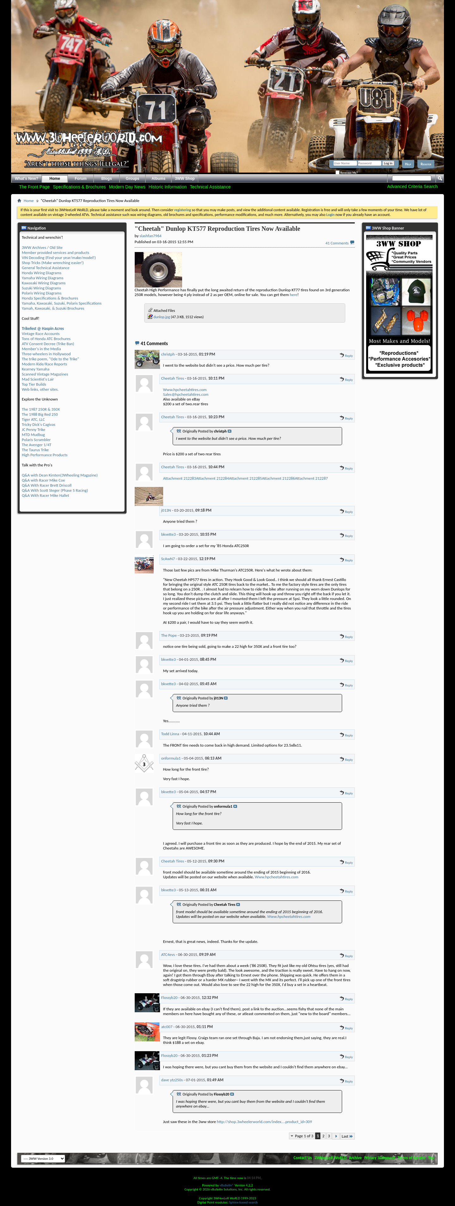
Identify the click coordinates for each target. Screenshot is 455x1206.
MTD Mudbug (33, 434)
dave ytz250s (172, 1079)
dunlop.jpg (161, 317)
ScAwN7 (168, 558)
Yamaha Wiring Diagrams (43, 277)
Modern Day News (127, 186)
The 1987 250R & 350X (41, 409)
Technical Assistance (210, 186)
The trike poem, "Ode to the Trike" (50, 359)
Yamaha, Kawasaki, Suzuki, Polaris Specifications (61, 303)
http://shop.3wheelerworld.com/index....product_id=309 (264, 1121)
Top (431, 1157)
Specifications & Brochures (79, 186)
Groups (132, 178)
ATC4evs (168, 954)
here (293, 294)
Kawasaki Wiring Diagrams (43, 283)
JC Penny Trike (33, 429)
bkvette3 (168, 534)
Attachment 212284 (212, 478)
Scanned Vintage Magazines (45, 374)
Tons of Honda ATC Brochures (46, 338)
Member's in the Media (41, 348)
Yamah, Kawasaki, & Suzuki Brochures (53, 308)
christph (168, 354)
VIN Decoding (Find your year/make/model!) (59, 257)
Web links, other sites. (40, 389)
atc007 (167, 1026)
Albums (158, 178)
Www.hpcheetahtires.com (185, 389)
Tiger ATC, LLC (33, 419)
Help (408, 164)
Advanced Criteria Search (412, 186)
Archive (355, 1157)
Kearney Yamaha (35, 369)
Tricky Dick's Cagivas (38, 424)
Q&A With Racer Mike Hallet (45, 495)
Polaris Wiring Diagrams (41, 293)
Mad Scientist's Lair (38, 379)
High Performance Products (44, 454)
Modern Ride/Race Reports (44, 364)
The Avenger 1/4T (36, 444)
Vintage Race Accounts (40, 333)
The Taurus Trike (35, 449)
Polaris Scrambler (36, 439)
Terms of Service (412, 1157)
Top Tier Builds (34, 384)
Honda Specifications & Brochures (50, 298)
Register (426, 164)
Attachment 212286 (278, 478)
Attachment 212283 (179, 478)
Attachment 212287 (311, 478)
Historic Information (168, 186)
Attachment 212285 (245, 478)
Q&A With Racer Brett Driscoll (46, 485)
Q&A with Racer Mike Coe (43, 480)
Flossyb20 (169, 997)
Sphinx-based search (243, 1202)
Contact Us (302, 1157)
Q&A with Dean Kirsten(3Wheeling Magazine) (60, 475)
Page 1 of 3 (304, 1135)
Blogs (106, 178)
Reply (346, 356)
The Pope (169, 635)
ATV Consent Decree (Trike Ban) (48, 343)
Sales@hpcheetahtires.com (185, 394)
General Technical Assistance (46, 267)
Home (55, 178)
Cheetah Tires (172, 378)
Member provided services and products (55, 252)
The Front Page (34, 186)
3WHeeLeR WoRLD (330, 1157)
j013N (166, 510)
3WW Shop (185, 178)
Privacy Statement (379, 1157)
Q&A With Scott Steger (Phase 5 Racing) (55, 490)
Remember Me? (346, 172)
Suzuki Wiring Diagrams (41, 288)
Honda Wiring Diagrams (41, 272)
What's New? (26, 178)
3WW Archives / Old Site (42, 247)
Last (347, 1136)
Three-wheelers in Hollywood (46, 353)
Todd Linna (170, 733)
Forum (81, 178)
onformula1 (171, 758)
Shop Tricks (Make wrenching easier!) (53, 262)
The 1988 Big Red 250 (40, 414)
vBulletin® (226, 1185)
